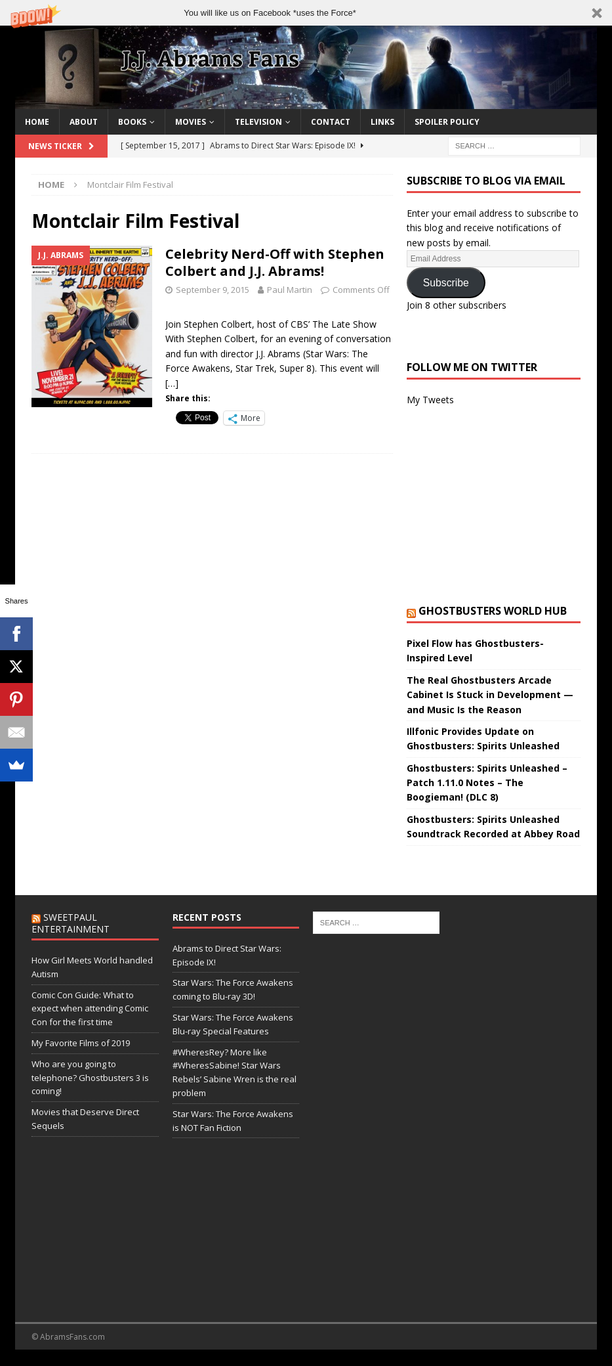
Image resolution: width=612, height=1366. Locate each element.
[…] (171, 383)
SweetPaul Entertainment (70, 923)
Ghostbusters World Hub (492, 611)
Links (382, 121)
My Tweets (430, 399)
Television (258, 121)
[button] (306, 13)
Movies (190, 121)
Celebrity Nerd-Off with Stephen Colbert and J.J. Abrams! (274, 262)
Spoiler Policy (447, 121)
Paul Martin (289, 290)
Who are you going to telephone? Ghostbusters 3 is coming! (90, 1077)
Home (37, 121)
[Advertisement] (494, 506)
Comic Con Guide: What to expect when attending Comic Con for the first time (89, 1008)
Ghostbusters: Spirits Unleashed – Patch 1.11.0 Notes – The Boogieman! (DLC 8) (487, 783)
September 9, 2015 (212, 290)
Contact (330, 121)
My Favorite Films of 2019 (80, 1043)
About (84, 121)
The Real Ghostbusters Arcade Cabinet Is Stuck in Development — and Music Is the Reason (490, 695)
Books (132, 121)
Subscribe (446, 282)
